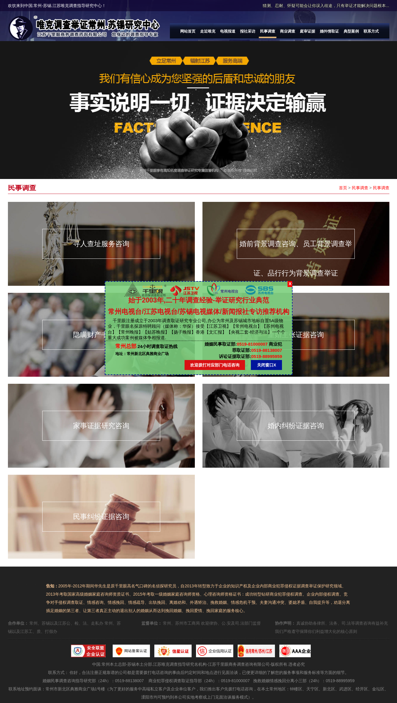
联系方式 (371, 31)
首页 (343, 187)
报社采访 (247, 31)
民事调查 (267, 31)
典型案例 (351, 31)
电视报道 (227, 31)
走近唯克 (207, 31)
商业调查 (287, 31)
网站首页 (187, 31)
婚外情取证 (329, 31)
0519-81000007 (236, 344)
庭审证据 (307, 31)
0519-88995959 (250, 356)
